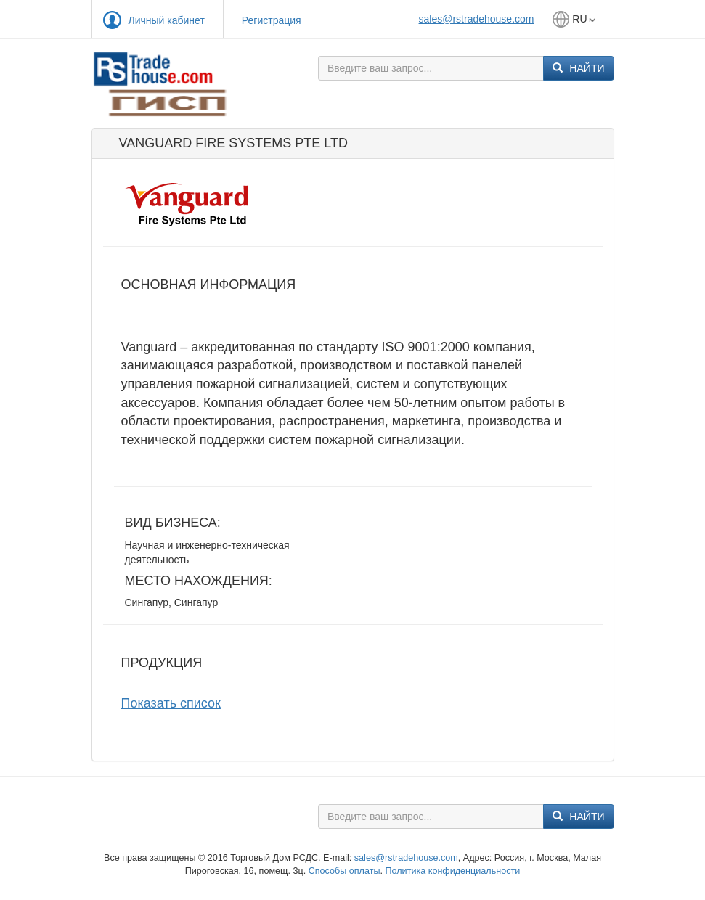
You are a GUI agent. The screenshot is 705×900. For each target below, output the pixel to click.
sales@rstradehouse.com (476, 19)
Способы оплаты (344, 871)
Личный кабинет (167, 20)
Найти (578, 68)
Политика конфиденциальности (452, 871)
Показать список (171, 703)
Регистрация (271, 20)
